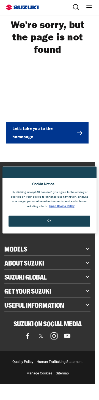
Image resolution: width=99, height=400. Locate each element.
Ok (49, 221)
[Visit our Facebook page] (27, 336)
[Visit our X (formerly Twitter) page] (41, 336)
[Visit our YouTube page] (67, 336)
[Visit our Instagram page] (54, 336)
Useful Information (34, 304)
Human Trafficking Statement (59, 362)
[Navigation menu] (89, 7)
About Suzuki (24, 262)
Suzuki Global (25, 276)
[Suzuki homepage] (22, 7)
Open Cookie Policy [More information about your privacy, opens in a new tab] (62, 206)
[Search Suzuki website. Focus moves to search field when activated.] (75, 7)
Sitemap (62, 373)
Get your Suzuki (27, 290)
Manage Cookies (39, 373)
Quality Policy (22, 362)
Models (15, 248)
